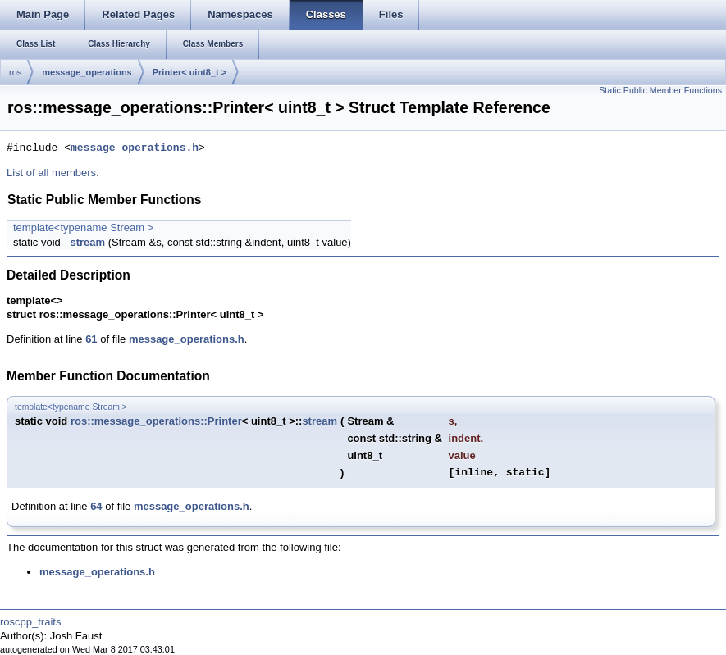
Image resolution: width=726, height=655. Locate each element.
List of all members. (53, 172)
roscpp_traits (30, 622)
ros (15, 72)
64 (96, 506)
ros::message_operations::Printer (156, 421)
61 (91, 339)
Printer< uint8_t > (189, 72)
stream (87, 242)
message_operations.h (135, 148)
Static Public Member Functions (660, 90)
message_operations (86, 72)
